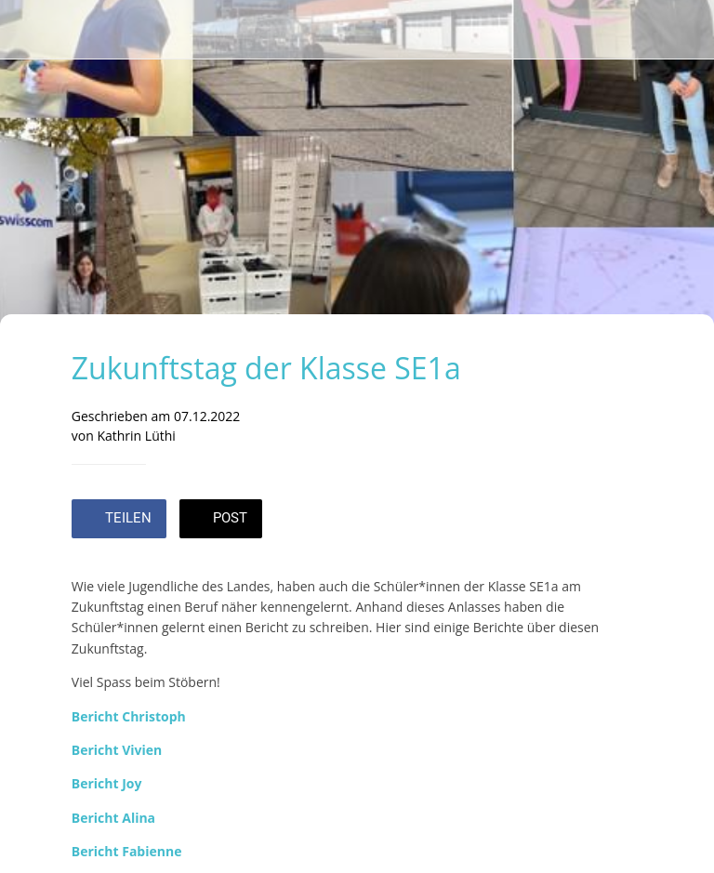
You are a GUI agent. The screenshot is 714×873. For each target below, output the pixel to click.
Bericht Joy (107, 783)
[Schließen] (30, 30)
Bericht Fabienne (127, 851)
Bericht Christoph (129, 716)
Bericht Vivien (117, 750)
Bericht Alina (113, 818)
